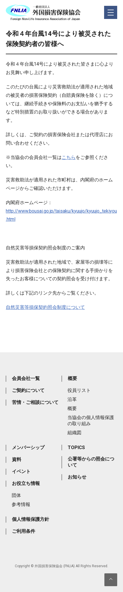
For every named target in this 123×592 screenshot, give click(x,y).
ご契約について (28, 390)
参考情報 (21, 504)
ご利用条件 (23, 531)
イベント (21, 471)
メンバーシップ (28, 447)
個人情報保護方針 (30, 519)
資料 (16, 459)
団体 (16, 495)
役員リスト (79, 390)
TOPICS (76, 447)
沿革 (72, 399)
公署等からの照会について (91, 462)
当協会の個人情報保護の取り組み (90, 420)
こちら (69, 157)
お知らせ (77, 477)
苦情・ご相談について (35, 402)
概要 (72, 378)
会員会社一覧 (26, 378)
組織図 (74, 432)
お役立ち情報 (26, 483)
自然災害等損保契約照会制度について (45, 307)
